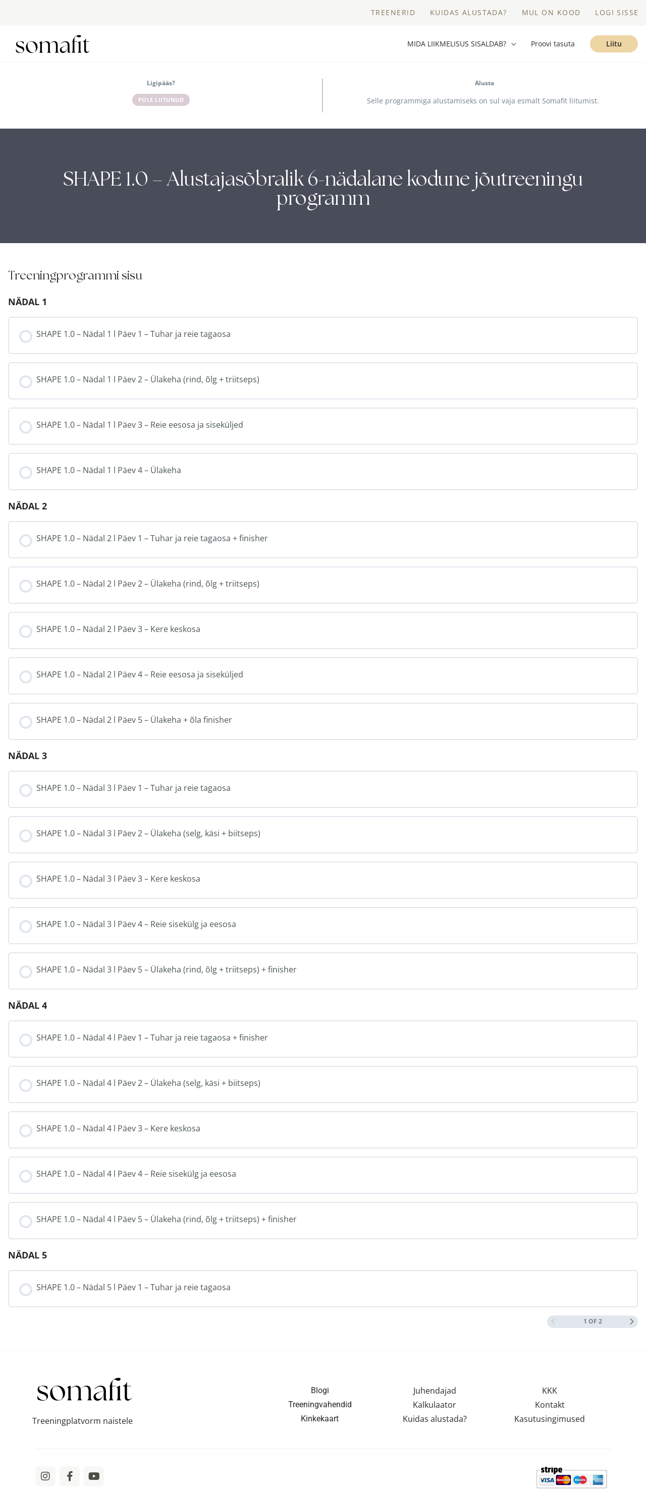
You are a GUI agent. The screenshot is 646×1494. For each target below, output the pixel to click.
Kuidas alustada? (435, 1418)
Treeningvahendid (320, 1404)
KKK (549, 1390)
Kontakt (550, 1404)
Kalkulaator (434, 1404)
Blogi (320, 1390)
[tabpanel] (323, 186)
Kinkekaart (320, 1418)
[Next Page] (632, 1321)
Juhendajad (434, 1390)
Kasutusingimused (549, 1418)
